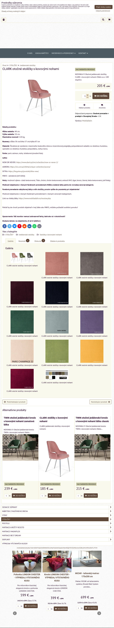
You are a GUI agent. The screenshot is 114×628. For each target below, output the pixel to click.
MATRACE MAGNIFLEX (57, 531)
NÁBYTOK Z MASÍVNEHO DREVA (57, 511)
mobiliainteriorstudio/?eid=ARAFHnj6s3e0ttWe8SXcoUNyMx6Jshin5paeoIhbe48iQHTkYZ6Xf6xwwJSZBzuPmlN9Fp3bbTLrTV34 (57, 548)
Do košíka (101, 95)
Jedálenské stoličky (27, 234)
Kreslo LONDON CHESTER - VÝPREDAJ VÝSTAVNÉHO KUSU (57, 577)
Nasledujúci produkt (100, 402)
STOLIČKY (9, 234)
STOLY (57, 515)
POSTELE (57, 523)
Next (99, 613)
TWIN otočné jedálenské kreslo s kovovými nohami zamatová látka (20, 421)
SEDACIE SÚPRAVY (57, 507)
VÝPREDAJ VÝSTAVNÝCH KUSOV (14, 543)
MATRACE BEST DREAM (11, 535)
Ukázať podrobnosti (103, 11)
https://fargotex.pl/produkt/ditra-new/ (23, 171)
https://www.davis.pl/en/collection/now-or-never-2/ (37, 162)
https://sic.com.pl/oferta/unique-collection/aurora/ (30, 167)
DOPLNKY (57, 539)
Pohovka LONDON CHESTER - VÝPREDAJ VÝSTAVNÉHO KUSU (27, 577)
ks (7, 496)
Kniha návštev (42, 53)
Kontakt (83, 53)
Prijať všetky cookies (103, 7)
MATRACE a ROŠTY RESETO (57, 527)
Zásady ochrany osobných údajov (13, 11)
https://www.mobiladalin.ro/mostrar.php (35, 198)
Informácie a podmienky (64, 53)
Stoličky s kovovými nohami (51, 234)
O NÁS (29, 53)
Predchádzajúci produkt (14, 402)
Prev (15, 613)
